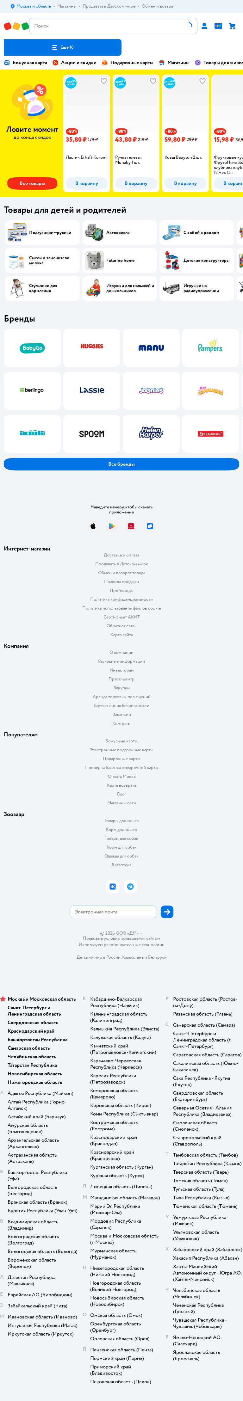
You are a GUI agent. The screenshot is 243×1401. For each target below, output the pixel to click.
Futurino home (120, 260)
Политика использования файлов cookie (121, 608)
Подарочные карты (127, 62)
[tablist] (121, 133)
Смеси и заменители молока (49, 260)
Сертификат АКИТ (121, 617)
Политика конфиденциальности (121, 599)
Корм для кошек (121, 829)
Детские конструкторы (206, 260)
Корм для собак (122, 847)
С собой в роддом (201, 232)
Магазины (174, 62)
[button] (63, 47)
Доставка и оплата (121, 555)
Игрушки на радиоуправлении (201, 288)
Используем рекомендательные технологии (122, 944)
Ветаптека (121, 865)
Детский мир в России (99, 957)
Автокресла (117, 232)
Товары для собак (121, 838)
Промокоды (122, 590)
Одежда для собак (121, 856)
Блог (121, 794)
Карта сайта (121, 634)
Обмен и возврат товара (121, 572)
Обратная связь (121, 626)
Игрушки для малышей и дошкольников (130, 288)
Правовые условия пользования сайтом (121, 938)
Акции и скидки (74, 62)
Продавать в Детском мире (121, 564)
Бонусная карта (25, 62)
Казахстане (133, 957)
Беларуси (157, 957)
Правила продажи (121, 581)
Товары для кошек (121, 820)
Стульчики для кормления (43, 288)
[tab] (85, 133)
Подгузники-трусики (50, 232)
